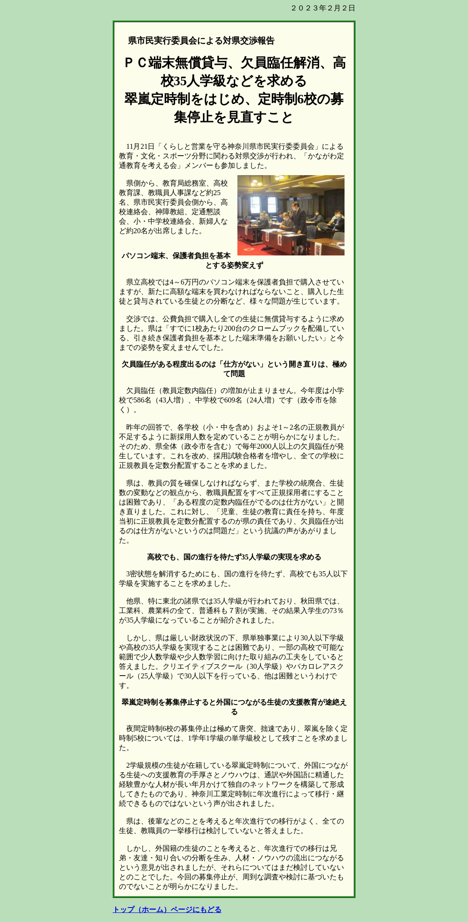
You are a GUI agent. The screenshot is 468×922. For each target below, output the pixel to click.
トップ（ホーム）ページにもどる (167, 909)
